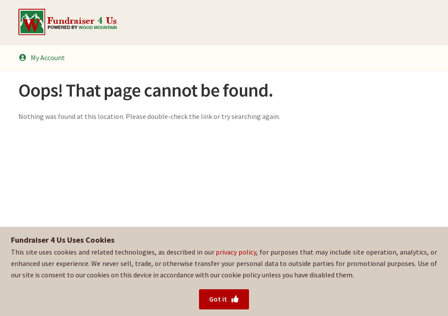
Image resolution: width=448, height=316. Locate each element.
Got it (224, 298)
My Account (41, 57)
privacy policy (236, 252)
